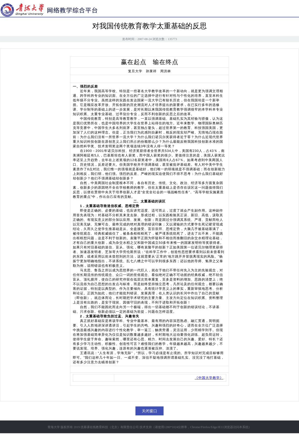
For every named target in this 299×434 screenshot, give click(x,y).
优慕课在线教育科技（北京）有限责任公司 (109, 427)
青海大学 (54, 427)
